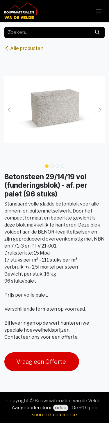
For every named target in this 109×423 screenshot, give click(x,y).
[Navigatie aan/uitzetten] (99, 11)
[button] (9, 109)
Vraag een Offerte (41, 361)
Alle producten (23, 48)
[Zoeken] (97, 32)
